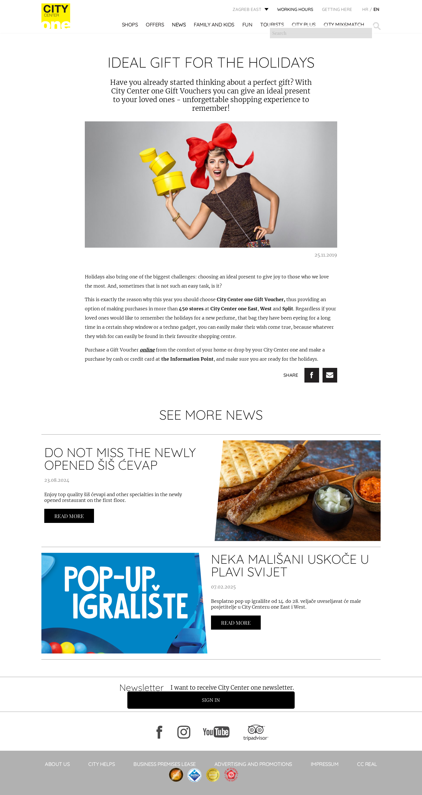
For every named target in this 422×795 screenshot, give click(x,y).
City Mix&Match (344, 26)
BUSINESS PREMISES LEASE (164, 752)
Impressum (325, 752)
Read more (69, 516)
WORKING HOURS (295, 10)
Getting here (337, 10)
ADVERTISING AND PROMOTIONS (253, 752)
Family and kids (214, 26)
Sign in (307, 688)
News (179, 26)
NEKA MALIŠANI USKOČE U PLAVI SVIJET (290, 565)
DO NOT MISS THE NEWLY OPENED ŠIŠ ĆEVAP (120, 458)
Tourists (272, 26)
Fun (248, 26)
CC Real (367, 752)
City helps (101, 752)
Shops (130, 26)
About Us (57, 752)
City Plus (304, 26)
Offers (155, 26)
